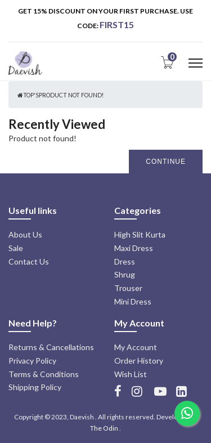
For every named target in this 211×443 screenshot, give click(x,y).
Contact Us (28, 261)
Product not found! (71, 95)
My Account (135, 347)
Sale (15, 248)
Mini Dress (132, 301)
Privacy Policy (32, 360)
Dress (124, 261)
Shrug (124, 274)
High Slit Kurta (139, 234)
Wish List (130, 374)
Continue (166, 161)
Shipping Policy (34, 387)
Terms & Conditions (43, 374)
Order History (138, 360)
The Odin (104, 428)
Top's (31, 95)
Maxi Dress (133, 248)
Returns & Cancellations (51, 347)
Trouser (128, 288)
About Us (25, 234)
